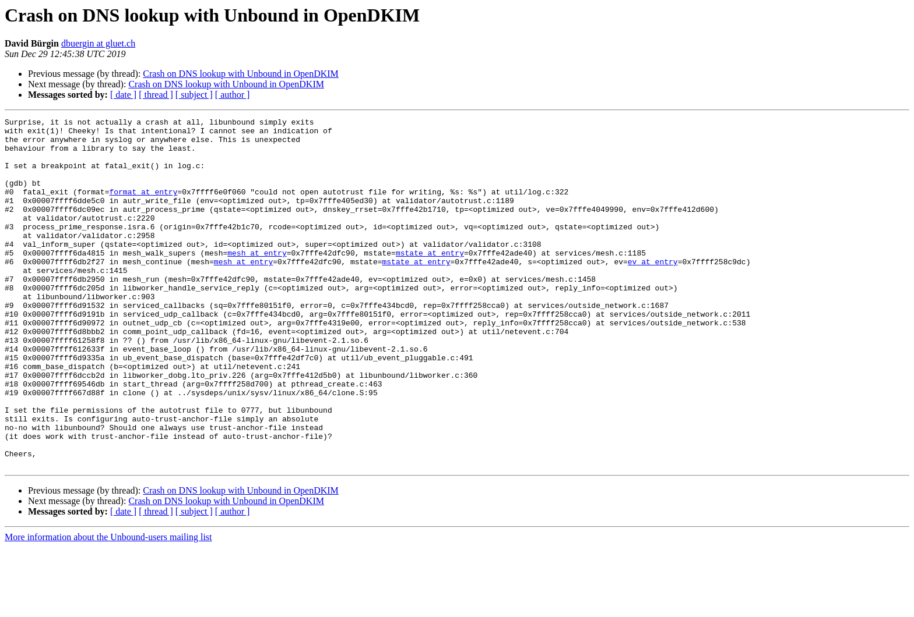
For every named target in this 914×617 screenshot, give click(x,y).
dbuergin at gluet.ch (98, 43)
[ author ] (232, 95)
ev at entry (653, 291)
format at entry (143, 207)
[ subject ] (194, 95)
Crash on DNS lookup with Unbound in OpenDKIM (241, 74)
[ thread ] (156, 95)
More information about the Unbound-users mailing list (108, 607)
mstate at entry (430, 280)
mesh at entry (256, 280)
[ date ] (123, 95)
